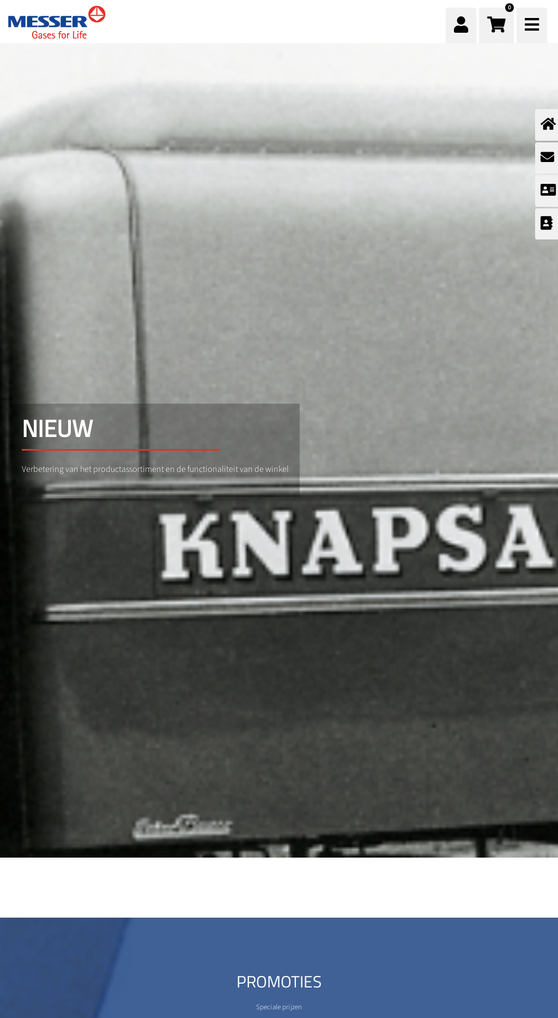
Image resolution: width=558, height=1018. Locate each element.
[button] (496, 25)
